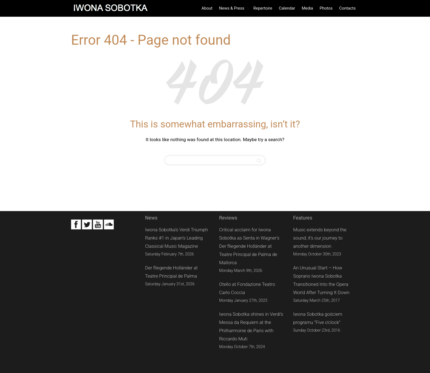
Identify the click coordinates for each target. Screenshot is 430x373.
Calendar (287, 8)
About (207, 8)
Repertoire (262, 8)
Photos (325, 8)
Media (307, 8)
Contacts (347, 8)
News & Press (232, 8)
